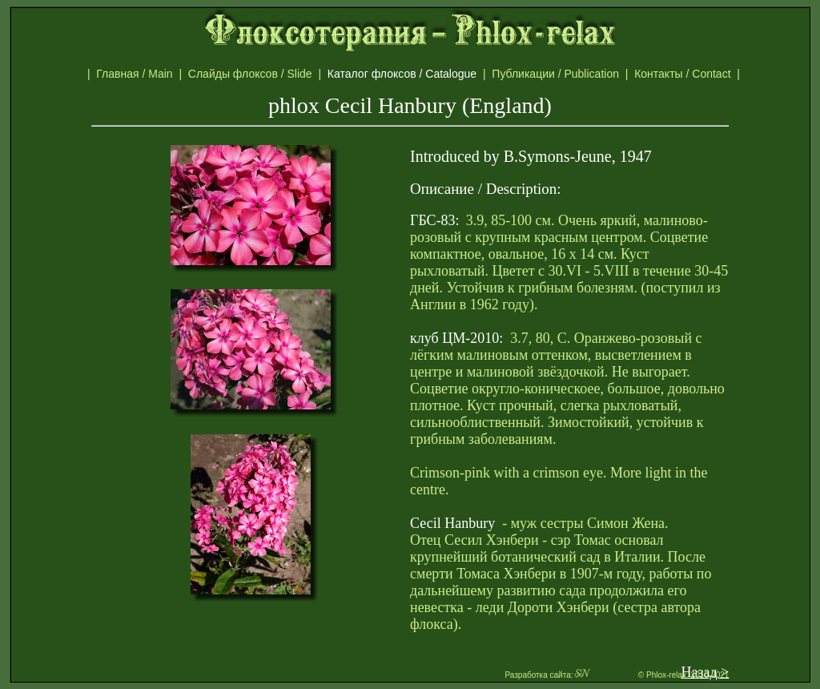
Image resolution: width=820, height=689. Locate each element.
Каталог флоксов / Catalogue (410, 73)
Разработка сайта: (547, 675)
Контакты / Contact (699, 73)
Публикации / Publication (558, 73)
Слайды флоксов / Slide (253, 73)
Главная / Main (137, 73)
